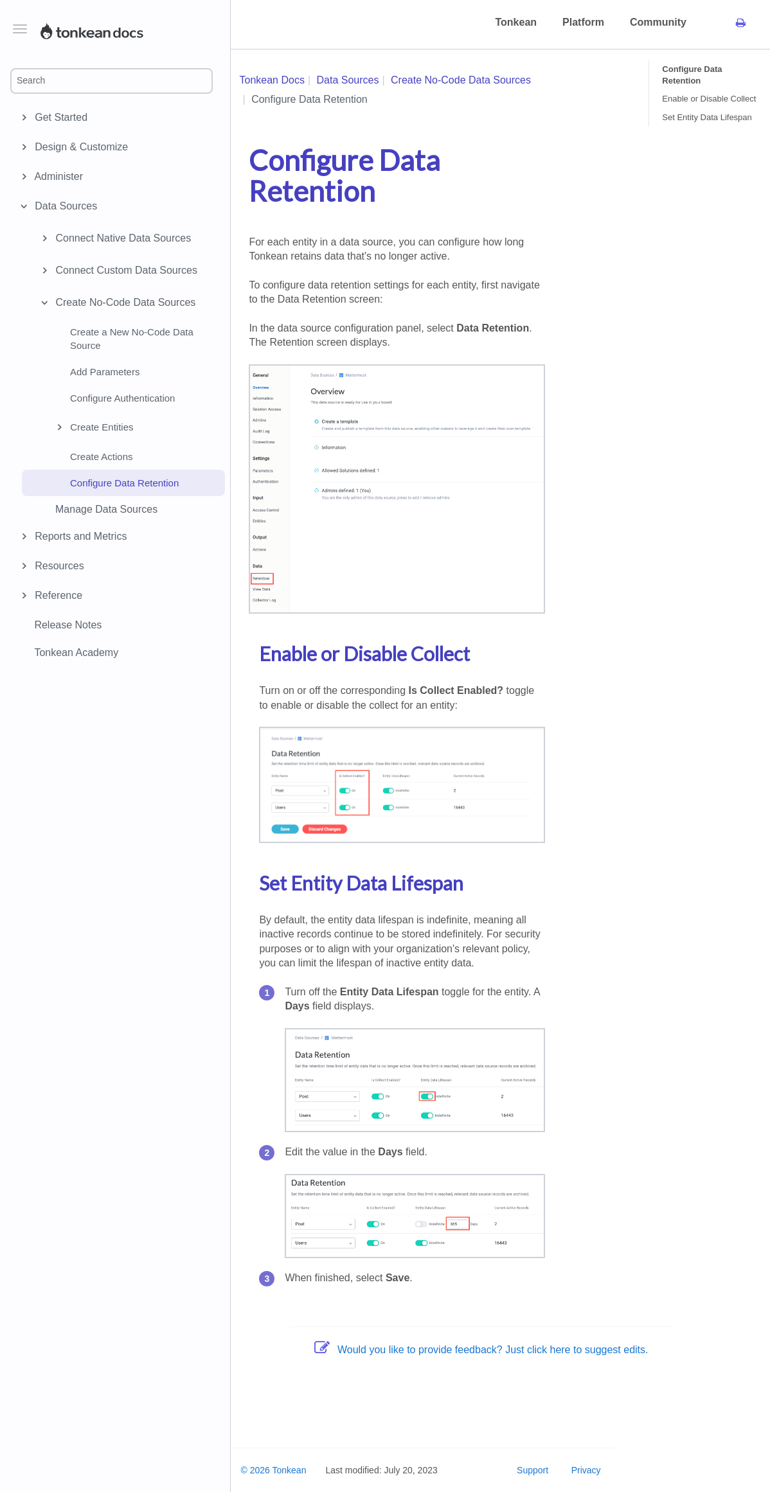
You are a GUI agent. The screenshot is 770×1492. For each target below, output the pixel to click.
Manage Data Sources (106, 509)
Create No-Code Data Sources (116, 303)
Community (658, 22)
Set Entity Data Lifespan (706, 117)
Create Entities (93, 427)
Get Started (59, 118)
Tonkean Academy (76, 652)
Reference (56, 596)
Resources (57, 566)
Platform (583, 22)
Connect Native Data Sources (114, 238)
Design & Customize (79, 147)
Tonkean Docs (272, 80)
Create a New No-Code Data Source (131, 338)
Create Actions (101, 456)
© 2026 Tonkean (274, 1470)
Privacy (586, 1470)
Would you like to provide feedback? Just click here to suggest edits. (481, 1349)
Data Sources (64, 206)
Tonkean (516, 22)
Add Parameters (104, 371)
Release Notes (68, 624)
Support (532, 1470)
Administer (57, 177)
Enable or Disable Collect (709, 98)
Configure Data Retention (124, 482)
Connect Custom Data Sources (117, 270)
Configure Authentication (122, 398)
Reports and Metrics (79, 536)
